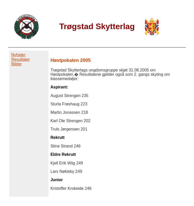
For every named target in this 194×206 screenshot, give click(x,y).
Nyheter (18, 55)
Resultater (20, 59)
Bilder (16, 64)
